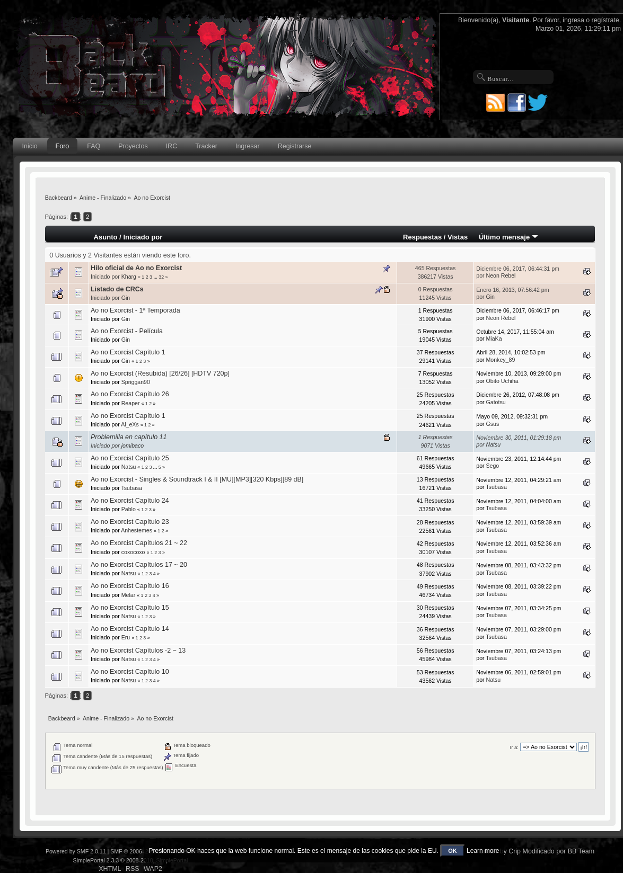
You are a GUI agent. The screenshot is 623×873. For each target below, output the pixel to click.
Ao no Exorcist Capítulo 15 (130, 607)
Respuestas (422, 237)
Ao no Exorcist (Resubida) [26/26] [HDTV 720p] (160, 373)
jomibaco (132, 445)
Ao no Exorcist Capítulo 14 (130, 629)
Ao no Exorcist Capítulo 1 (128, 352)
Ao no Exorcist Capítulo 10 (130, 671)
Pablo (128, 509)
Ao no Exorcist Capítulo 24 (130, 500)
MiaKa (494, 338)
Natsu (493, 444)
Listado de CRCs (117, 289)
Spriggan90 (135, 382)
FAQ (93, 146)
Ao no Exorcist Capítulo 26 (130, 394)
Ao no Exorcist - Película (127, 331)
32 (161, 277)
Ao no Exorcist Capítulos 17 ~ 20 (139, 564)
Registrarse (295, 146)
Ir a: (514, 747)
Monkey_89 (500, 360)
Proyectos (132, 146)
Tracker (206, 146)
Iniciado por (142, 237)
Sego (492, 465)
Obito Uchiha (502, 381)
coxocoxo (133, 552)
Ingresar (247, 146)
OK (452, 851)
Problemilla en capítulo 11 (128, 437)
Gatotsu (496, 402)
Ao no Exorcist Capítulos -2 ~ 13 (138, 650)
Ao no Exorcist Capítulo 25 (130, 458)
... (156, 277)
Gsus (492, 424)
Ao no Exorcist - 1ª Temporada (135, 310)
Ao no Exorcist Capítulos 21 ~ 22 (139, 543)
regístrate (605, 20)
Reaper (130, 403)
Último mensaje (508, 237)
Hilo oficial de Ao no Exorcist (136, 268)
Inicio (30, 146)
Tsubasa (131, 488)
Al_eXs (130, 424)
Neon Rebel (501, 275)
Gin (125, 298)
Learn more (483, 850)
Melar (128, 595)
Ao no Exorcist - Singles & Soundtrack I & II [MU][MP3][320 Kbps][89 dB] (197, 479)
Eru (125, 637)
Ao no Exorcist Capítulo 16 (130, 586)
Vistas (457, 237)
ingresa (573, 20)
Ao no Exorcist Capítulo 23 (130, 521)
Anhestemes (136, 530)
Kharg (128, 276)
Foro (62, 146)
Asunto (106, 237)
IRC (171, 146)
